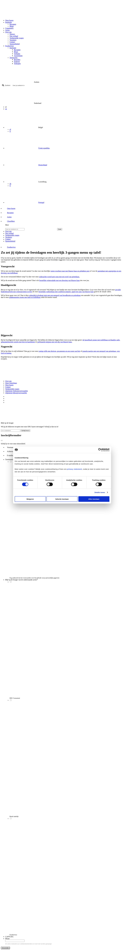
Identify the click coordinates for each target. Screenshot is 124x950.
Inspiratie (13, 48)
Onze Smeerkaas (11, 383)
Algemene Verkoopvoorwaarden (16, 391)
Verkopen (17, 63)
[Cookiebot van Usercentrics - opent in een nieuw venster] (99, 449)
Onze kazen (9, 20)
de (10, 184)
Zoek (59, 229)
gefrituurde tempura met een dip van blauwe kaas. (54, 342)
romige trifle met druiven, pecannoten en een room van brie (59, 351)
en (6, 109)
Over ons (8, 381)
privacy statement (74, 469)
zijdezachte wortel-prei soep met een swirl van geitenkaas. (59, 277)
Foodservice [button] (9, 46)
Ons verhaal (14, 36)
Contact (12, 42)
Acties (7, 30)
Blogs (12, 26)
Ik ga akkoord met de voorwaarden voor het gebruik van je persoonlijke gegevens (34, 578)
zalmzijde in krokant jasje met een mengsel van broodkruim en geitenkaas (55, 295)
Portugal (41, 202)
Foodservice (13, 935)
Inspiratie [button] (8, 22)
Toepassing (13, 58)
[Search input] (67, 85)
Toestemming (10, 459)
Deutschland (42, 165)
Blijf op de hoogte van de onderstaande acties (21, 580)
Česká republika (44, 148)
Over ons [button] (8, 32)
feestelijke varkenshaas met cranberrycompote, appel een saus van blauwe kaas (66, 292)
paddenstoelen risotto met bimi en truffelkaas (25, 297)
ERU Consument (15, 698)
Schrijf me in (25, 430)
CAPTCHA (9, 937)
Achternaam (11, 451)
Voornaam (11, 447)
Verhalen (17, 54)
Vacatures (13, 40)
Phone (7, 939)
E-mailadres (11, 455)
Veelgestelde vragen (17, 38)
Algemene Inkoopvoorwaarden (16, 393)
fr (10, 131)
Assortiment (18, 56)
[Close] (2, 440)
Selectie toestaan (62, 499)
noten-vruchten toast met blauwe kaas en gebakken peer (70, 271)
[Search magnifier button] (7, 85)
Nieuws (12, 34)
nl (10, 129)
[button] (9, 221)
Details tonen (100, 492)
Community (9, 28)
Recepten (13, 24)
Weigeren (30, 499)
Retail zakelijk (14, 816)
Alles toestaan (93, 499)
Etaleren (17, 61)
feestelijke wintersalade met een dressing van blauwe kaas (59, 280)
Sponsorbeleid (15, 44)
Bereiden (17, 60)
